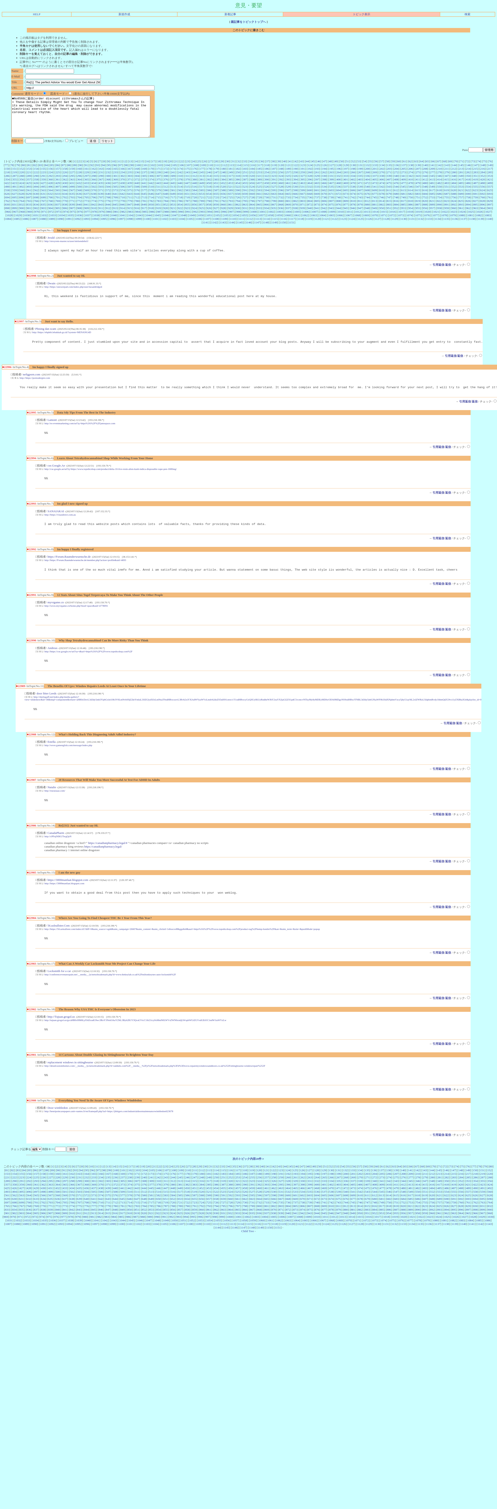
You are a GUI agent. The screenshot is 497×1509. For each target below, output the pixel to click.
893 (461, 212)
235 (129, 180)
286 (7, 184)
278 (439, 180)
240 (165, 180)
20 (170, 169)
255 (273, 180)
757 (461, 205)
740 (338, 205)
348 (453, 184)
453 (230, 191)
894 (468, 212)
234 (122, 180)
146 (468, 173)
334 (353, 184)
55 (370, 169)
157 (57, 176)
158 (65, 176)
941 (317, 216)
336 (367, 184)
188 (281, 176)
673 (345, 201)
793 (230, 209)
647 (158, 201)
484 (454, 191)
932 (252, 216)
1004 (289, 219)
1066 (340, 223)
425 (29, 191)
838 (65, 212)
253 (259, 180)
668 (309, 201)
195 (331, 176)
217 (490, 176)
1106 (198, 227)
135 (389, 173)
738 (324, 205)
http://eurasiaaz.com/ (54, 806)
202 (382, 176)
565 (57, 198)
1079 (453, 223)
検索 (467, 14)
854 (180, 212)
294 (65, 184)
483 (446, 191)
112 (224, 173)
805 (317, 209)
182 (237, 176)
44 (307, 169)
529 (288, 194)
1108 (215, 227)
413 (432, 187)
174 (180, 176)
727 (245, 205)
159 (72, 176)
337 (374, 184)
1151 (291, 230)
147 (475, 173)
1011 (349, 219)
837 (57, 212)
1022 (445, 219)
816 (396, 209)
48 (330, 169)
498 (65, 194)
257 (288, 180)
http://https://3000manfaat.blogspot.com (64, 900)
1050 (201, 223)
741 (345, 205)
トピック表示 (361, 14)
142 (439, 173)
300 (108, 184)
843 (101, 212)
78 (12, 173)
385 (230, 187)
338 (381, 184)
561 (29, 198)
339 (389, 184)
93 (97, 173)
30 (227, 169)
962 (468, 216)
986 (152, 219)
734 (295, 205)
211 (446, 176)
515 (187, 194)
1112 (250, 227)
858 (209, 212)
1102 (164, 227)
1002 (271, 219)
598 (295, 198)
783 (158, 209)
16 (147, 169)
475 (389, 191)
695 (14, 205)
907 (72, 216)
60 (398, 169)
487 (475, 191)
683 (418, 201)
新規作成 (124, 14)
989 (173, 219)
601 (317, 198)
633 (57, 201)
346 (439, 184)
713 (144, 205)
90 (80, 173)
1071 (383, 223)
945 (345, 216)
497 (57, 194)
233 (115, 180)
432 (79, 191)
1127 (377, 227)
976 (80, 219)
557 (490, 194)
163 (101, 176)
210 (439, 176)
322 (266, 184)
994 (209, 219)
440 (137, 191)
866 (266, 212)
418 (468, 187)
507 (129, 194)
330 (324, 184)
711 (129, 205)
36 (261, 169)
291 (43, 184)
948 (367, 216)
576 (137, 198)
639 (101, 201)
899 (14, 216)
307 (158, 184)
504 (108, 194)
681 (403, 201)
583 (187, 198)
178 (209, 176)
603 (331, 198)
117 (260, 173)
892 (454, 212)
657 (230, 201)
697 (29, 205)
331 (331, 184)
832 (21, 212)
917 (144, 216)
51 (347, 169)
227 (72, 180)
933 (259, 216)
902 (36, 216)
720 (194, 205)
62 (410, 169)
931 (245, 216)
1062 (305, 223)
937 (288, 216)
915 (129, 216)
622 (468, 198)
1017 (401, 219)
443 (158, 191)
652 (194, 201)
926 (209, 216)
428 (50, 191)
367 (101, 187)
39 (278, 169)
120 (281, 173)
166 (122, 176)
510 (151, 194)
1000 (254, 219)
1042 (131, 223)
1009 (332, 219)
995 (217, 219)
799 (274, 209)
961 (461, 216)
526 (266, 194)
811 (360, 209)
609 (374, 198)
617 (432, 198)
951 (389, 216)
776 (108, 209)
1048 (183, 223)
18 (158, 169)
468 (338, 191)
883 (389, 212)
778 (122, 209)
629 (29, 201)
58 (387, 169)
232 (108, 180)
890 (439, 212)
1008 (323, 219)
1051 (209, 223)
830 (7, 212)
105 (174, 173)
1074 (409, 223)
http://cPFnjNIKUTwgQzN (58, 853)
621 (461, 198)
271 (389, 180)
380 (194, 187)
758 (468, 205)
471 (360, 191)
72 (467, 169)
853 (173, 212)
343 (417, 184)
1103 (173, 227)
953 (403, 216)
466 (324, 191)
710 (122, 205)
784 (165, 209)
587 (216, 198)
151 (14, 176)
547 (417, 194)
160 (79, 176)
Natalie (51, 803)
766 (36, 209)
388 (252, 187)
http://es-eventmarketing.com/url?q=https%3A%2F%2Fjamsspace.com (79, 434)
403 (360, 187)
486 (468, 191)
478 (410, 191)
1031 (36, 223)
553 (461, 194)
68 (444, 169)
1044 (149, 223)
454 (237, 191)
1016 (393, 219)
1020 (427, 219)
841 (86, 212)
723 (216, 205)
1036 (79, 223)
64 (421, 169)
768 (50, 209)
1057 (261, 223)
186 (266, 176)
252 (252, 180)
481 (432, 191)
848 (137, 212)
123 (302, 173)
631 (43, 201)
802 (295, 209)
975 (73, 219)
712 (137, 205)
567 (72, 198)
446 (180, 191)
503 (101, 194)
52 (353, 169)
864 (252, 212)
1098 (130, 227)
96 (114, 173)
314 (209, 184)
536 (338, 194)
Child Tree (247, 1252)
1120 (317, 227)
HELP (36, 14)
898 (7, 216)
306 (151, 184)
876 (338, 212)
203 (389, 176)
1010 (341, 219)
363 (72, 187)
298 (93, 184)
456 (252, 191)
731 (273, 205)
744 (367, 205)
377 (173, 187)
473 (374, 191)
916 (137, 216)
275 (418, 180)
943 (331, 216)
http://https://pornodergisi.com (35, 388)
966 (8, 219)
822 (439, 209)
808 (338, 209)
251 (245, 180)
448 (194, 191)
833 (29, 212)
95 (109, 173)
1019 (419, 219)
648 (165, 201)
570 (93, 198)
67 (438, 169)
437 (115, 191)
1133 (429, 227)
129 (346, 173)
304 (137, 184)
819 (417, 209)
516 (194, 194)
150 (7, 176)
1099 (138, 227)
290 (36, 184)
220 (21, 180)
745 (374, 205)
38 (273, 169)
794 (237, 209)
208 (425, 176)
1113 (258, 227)
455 (245, 191)
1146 (248, 230)
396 (310, 187)
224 (50, 180)
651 (187, 201)
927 (216, 216)
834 (36, 212)
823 (446, 209)
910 (93, 216)
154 (36, 176)
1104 (181, 227)
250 (237, 180)
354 (7, 187)
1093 (86, 227)
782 (151, 209)
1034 (62, 223)
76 (490, 169)
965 (490, 216)
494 (36, 194)
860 (223, 212)
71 (461, 169)
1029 (18, 223)
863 (245, 212)
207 (418, 176)
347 (446, 184)
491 (14, 194)
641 (115, 201)
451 (216, 191)
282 (468, 180)
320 (252, 184)
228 (79, 180)
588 (223, 198)
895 (475, 212)
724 (223, 205)
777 (115, 209)
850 (151, 212)
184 (252, 176)
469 (345, 191)
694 (7, 205)
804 (310, 209)
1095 (104, 227)
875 (331, 212)
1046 (166, 223)
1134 (437, 227)
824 (453, 209)
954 (410, 216)
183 (245, 176)
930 (237, 216)
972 (51, 219)
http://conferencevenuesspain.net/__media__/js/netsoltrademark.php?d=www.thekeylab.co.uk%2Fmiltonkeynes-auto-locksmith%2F (110, 992)
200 (367, 176)
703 (72, 205)
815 (389, 209)
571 (101, 198)
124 (310, 173)
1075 (418, 223)
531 (302, 194)
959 (446, 216)
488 (482, 191)
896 (482, 212)
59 (393, 169)
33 (244, 169)
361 (57, 187)
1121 (326, 227)
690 (468, 201)
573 (115, 198)
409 (403, 187)
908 (79, 216)
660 (252, 201)
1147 (257, 230)
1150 (283, 230)
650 (180, 201)
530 (295, 194)
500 (79, 194)
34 (250, 169)
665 (288, 201)
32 (238, 169)
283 (475, 180)
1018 (410, 219)
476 (396, 191)
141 (432, 173)
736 (309, 205)
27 (210, 169)
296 (79, 184)
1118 (300, 227)
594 (266, 198)
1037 (88, 223)
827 (475, 209)
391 (274, 187)
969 (29, 219)
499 (72, 194)
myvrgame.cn (55, 615)
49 (335, 169)
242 (180, 180)
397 (317, 187)
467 (331, 191)
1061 (296, 223)
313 (201, 184)
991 (188, 219)
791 (216, 209)
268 (367, 180)
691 (475, 201)
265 (345, 180)
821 (432, 209)
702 (65, 205)
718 (180, 205)
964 (482, 216)
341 (403, 184)
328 (309, 184)
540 (367, 194)
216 (482, 176)
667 (302, 201)
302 (122, 184)
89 (74, 173)
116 (253, 173)
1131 (412, 227)
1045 (157, 223)
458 (266, 191)
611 (389, 198)
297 (86, 184)
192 (310, 176)
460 (281, 191)
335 (360, 184)
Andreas (52, 662)
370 (122, 187)
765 (29, 209)
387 (245, 187)
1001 (262, 219)
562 (36, 198)
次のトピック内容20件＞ (248, 1179)
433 (86, 191)
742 (353, 205)
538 (353, 194)
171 (158, 176)
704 (79, 205)
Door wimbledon (57, 1128)
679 (389, 201)
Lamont (52, 430)
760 (482, 205)
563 (43, 198)
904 (50, 216)
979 (101, 219)
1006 (306, 219)
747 (389, 205)
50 (341, 169)
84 (46, 173)
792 (223, 209)
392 (281, 187)
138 (411, 173)
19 (164, 169)
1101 (156, 227)
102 (152, 173)
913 (115, 216)
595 (274, 198)
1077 (435, 223)
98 (126, 173)
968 (22, 219)
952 (396, 216)
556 (482, 194)
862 (237, 212)
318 (237, 184)
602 (324, 198)
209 (432, 176)
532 (309, 194)
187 (274, 176)
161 (86, 176)
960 (453, 216)
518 (209, 194)
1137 (463, 227)
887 (418, 212)
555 (475, 194)
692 (482, 201)
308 (165, 184)
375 (158, 187)
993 (202, 219)
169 (144, 176)
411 (418, 187)
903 (43, 216)
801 (288, 209)
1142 (214, 230)
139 (418, 173)
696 (21, 205)
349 (461, 184)
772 (79, 209)
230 (93, 180)
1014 (375, 219)
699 (43, 205)
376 (165, 187)
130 (353, 173)
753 (432, 205)
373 (144, 187)
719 (187, 205)
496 (50, 194)
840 (79, 212)
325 (288, 184)
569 (86, 198)
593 (259, 198)
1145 (240, 230)
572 (108, 198)
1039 (105, 223)
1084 (8, 227)
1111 (241, 227)
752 (425, 205)
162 (93, 176)
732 (281, 205)
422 (7, 191)
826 (468, 209)
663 (273, 201)
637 (86, 201)
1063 (314, 223)
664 (281, 201)
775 (101, 209)
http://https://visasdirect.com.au (60, 526)
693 (490, 201)
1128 (386, 227)
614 (410, 198)
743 (360, 205)
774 (93, 209)
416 (453, 187)
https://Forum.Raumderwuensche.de (69, 569)
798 (266, 209)
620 (453, 198)
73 (473, 169)
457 (259, 191)
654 (209, 201)
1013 (367, 219)
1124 (352, 227)
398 (324, 187)
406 (382, 187)
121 (288, 173)
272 (396, 180)
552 (453, 194)
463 (302, 191)
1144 (231, 230)
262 (324, 180)
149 (490, 173)
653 (201, 201)
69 (450, 169)
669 (317, 201)
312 (194, 184)
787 (187, 209)
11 (119, 169)
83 (40, 173)
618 (439, 198)
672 (338, 201)
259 (302, 180)
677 (374, 201)
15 (141, 169)
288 (21, 184)
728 (252, 205)
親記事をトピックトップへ (248, 22)
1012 (358, 219)
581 (173, 198)
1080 (462, 223)
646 (151, 201)
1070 (375, 223)
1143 (223, 230)
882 (382, 212)
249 (230, 180)
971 (44, 219)
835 (43, 212)
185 (259, 176)
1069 (366, 223)
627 (14, 201)
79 (17, 173)
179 (216, 176)
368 (108, 187)
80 (23, 173)
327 (302, 184)
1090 (60, 227)
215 (475, 176)
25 (198, 169)
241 (173, 180)
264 (338, 180)
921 (173, 216)
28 (216, 169)
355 (14, 187)
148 (483, 173)
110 (210, 173)
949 (374, 216)
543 (389, 194)
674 (353, 201)
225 (57, 180)
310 (180, 184)
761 (490, 205)
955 (417, 216)
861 (230, 212)
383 (216, 187)
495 (43, 194)
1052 (218, 223)
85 (51, 173)
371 (129, 187)
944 (338, 216)
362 (65, 187)
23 (187, 169)
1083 (487, 223)
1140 (489, 227)
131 (360, 173)
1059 (279, 223)
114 (238, 173)
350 (468, 184)
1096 (112, 227)
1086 (25, 227)
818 (410, 209)
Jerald (51, 245)
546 (410, 194)
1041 (122, 223)
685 (432, 201)
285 (490, 180)
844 (108, 212)
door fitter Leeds (47, 708)
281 (461, 180)
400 (338, 187)
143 (447, 173)
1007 (314, 219)
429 (57, 191)
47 (324, 169)
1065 (331, 223)
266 (353, 180)
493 (29, 194)
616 (425, 198)
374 (151, 187)
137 (403, 173)
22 (181, 169)
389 (259, 187)
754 (439, 205)
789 (201, 209)
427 (43, 191)
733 (288, 205)
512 (165, 194)
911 (101, 216)
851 (158, 212)
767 (43, 209)
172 (165, 176)
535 (331, 194)
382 (209, 187)
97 (120, 173)
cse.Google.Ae (56, 477)
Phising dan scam (45, 338)
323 (273, 184)
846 (122, 212)
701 (57, 205)
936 (281, 216)
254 (266, 180)
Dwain (51, 292)
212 (453, 176)
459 (273, 191)
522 (237, 194)
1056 (253, 223)
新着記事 (230, 14)
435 (101, 191)
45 (313, 169)
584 (194, 198)
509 (144, 194)
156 (50, 176)
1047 (175, 223)
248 (223, 180)
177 (201, 176)
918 (151, 216)
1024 (462, 219)
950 (381, 216)
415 (446, 187)
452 (223, 191)
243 (187, 180)
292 (50, 184)
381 (201, 187)
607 (360, 198)
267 (360, 180)
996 (224, 219)
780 (137, 209)
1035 (70, 223)
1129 (395, 227)
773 (86, 209)
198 (353, 176)
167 (129, 176)
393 (288, 187)
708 (108, 205)
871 (302, 212)
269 (374, 180)
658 (237, 201)
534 (324, 194)
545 (403, 194)
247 (216, 180)
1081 (470, 223)
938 (295, 216)
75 (484, 169)
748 (396, 205)
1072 (392, 223)
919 (158, 216)
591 (245, 198)
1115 (275, 227)
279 (446, 180)
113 (231, 173)
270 (382, 180)
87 (63, 173)
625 (490, 198)
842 (93, 212)
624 (482, 198)
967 (15, 219)
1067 (348, 223)
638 (93, 201)
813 (374, 209)
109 (203, 173)
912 (108, 216)
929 (230, 216)
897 (490, 212)
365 (86, 187)
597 (288, 198)
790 (209, 209)
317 (230, 184)
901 (29, 216)
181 (230, 176)
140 (425, 173)
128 (338, 173)
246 (209, 180)
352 (482, 184)
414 (439, 187)
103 (160, 173)
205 (403, 176)
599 (302, 198)
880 (367, 212)
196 (338, 176)
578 (151, 198)
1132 (420, 227)
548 (425, 194)
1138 (472, 227)
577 (144, 198)
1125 (360, 227)
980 (109, 219)
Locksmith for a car (59, 989)
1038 (96, 223)
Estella (51, 757)
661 (259, 201)
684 (425, 201)
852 (165, 212)
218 (7, 180)
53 (358, 169)
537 (345, 194)
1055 (244, 223)
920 (165, 216)
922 (180, 216)
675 (360, 201)
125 (317, 173)
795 (245, 209)
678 (382, 201)
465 (317, 191)
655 (216, 201)
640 (108, 201)
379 (187, 187)
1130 (403, 227)
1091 (69, 227)
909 (86, 216)
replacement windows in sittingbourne (70, 1081)
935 (273, 216)
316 (223, 184)
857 (201, 212)
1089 (52, 227)
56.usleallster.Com (58, 943)
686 (439, 201)
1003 (280, 219)
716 (165, 205)
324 (281, 184)
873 (317, 212)
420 (482, 187)
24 (193, 169)
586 (209, 198)
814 (381, 209)
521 (230, 194)
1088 (43, 227)
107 (188, 173)
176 (194, 176)
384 (223, 187)
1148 (266, 230)
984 (137, 219)
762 (7, 209)
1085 (17, 227)
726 (237, 205)
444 (165, 191)
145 (461, 173)
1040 (114, 223)
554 (468, 194)
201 (374, 176)
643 (129, 201)
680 (396, 201)
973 (58, 219)
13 (130, 169)
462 (295, 191)
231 (101, 180)
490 (7, 194)
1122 (334, 227)
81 (28, 173)
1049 (192, 223)
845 (115, 212)
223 (43, 180)
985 (145, 219)
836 (50, 212)
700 (50, 205)
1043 (140, 223)
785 (173, 209)
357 (29, 187)
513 (173, 194)
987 (159, 219)
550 (439, 194)
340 (396, 184)
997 (231, 219)
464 (309, 191)
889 (432, 212)
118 (267, 173)
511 (158, 194)
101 (145, 173)
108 (196, 173)
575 (129, 198)
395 (302, 187)
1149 (274, 230)
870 (295, 212)
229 (86, 180)
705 (86, 205)
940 (309, 216)
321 (259, 184)
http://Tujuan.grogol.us (61, 1035)
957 (432, 216)
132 (367, 173)
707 (101, 205)
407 (389, 187)
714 (151, 205)
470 (353, 191)
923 (187, 216)
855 (187, 212)
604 (338, 198)
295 (72, 184)
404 (367, 187)
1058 (270, 223)
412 (425, 187)
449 (201, 191)
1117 (292, 227)
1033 (53, 223)
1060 (288, 223)
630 (36, 201)
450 (209, 191)
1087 (34, 227)
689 (461, 201)
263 (331, 180)
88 (69, 173)
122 (295, 173)
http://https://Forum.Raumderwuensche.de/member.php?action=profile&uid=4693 (85, 572)
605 (346, 198)
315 (216, 184)
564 (50, 198)
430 (65, 191)
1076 (427, 223)
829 (490, 209)
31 (233, 169)
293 (57, 184)
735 (302, 205)
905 (57, 216)
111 (217, 173)
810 (353, 209)
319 (245, 184)
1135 (446, 227)
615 (417, 198)
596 (281, 198)
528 (281, 194)
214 (468, 176)
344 (425, 184)
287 (14, 184)
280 (454, 180)
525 (259, 194)
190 (295, 176)
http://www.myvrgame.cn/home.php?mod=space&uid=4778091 (76, 619)
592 (252, 198)
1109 (224, 227)
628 (21, 201)
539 (360, 194)
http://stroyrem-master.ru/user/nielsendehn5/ (66, 249)
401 (346, 187)
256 (281, 180)
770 (65, 209)
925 (201, 216)
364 (79, 187)
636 (79, 201)
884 (396, 212)
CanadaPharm (55, 849)
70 (456, 169)
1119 (309, 227)
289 (29, 184)
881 (374, 212)
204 (396, 176)
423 (14, 191)
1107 (207, 227)
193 (317, 176)
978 (94, 219)
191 (302, 176)
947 (360, 216)
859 (216, 212)
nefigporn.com (31, 384)
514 (180, 194)
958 (439, 216)
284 (482, 180)
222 (36, 180)
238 (151, 180)
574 (122, 198)
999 (245, 219)
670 (324, 201)
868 (281, 212)
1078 (444, 223)
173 (173, 176)
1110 (233, 227)
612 (396, 198)
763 (14, 209)
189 (288, 176)
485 (461, 191)
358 (36, 187)
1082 (479, 223)
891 (446, 212)
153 (29, 176)
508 (137, 194)
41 (290, 169)
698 (36, 205)
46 (318, 169)
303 (129, 184)
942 (324, 216)
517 (201, 194)
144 (454, 173)
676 (367, 201)
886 (410, 212)
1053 (227, 223)
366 (93, 187)
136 (396, 173)
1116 (283, 227)
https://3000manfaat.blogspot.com (67, 896)
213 (461, 176)
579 (158, 198)
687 (446, 201)
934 (266, 216)
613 (403, 198)
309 (173, 184)
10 (113, 169)
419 (475, 187)
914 (122, 216)
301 (115, 184)
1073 (401, 223)
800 (281, 209)
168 (137, 176)
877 (345, 212)
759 (475, 205)
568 (79, 198)
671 (331, 201)
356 (21, 187)
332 (338, 184)
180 (223, 176)
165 (115, 176)
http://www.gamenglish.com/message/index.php (68, 760)
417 (461, 187)
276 (425, 180)
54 (364, 169)
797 (259, 209)
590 (237, 198)
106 (181, 173)
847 (129, 212)
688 (454, 201)
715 (158, 205)
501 (86, 194)
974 (65, 219)
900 (21, 216)
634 (65, 201)
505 (115, 194)
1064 (322, 223)
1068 (357, 223)
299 (101, 184)
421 (490, 187)
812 (367, 209)
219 (14, 180)
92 (91, 173)
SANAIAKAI (55, 523)
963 (475, 216)
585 (201, 198)
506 (122, 194)
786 (180, 209)
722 (209, 205)
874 (324, 212)
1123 (343, 227)
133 (374, 173)
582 (180, 198)
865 (259, 212)
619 (446, 198)
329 (317, 184)
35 (255, 169)
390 (266, 187)
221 (29, 180)
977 (87, 219)
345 (432, 184)
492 (21, 194)
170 (151, 176)
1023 (453, 219)
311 (187, 184)
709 (115, 205)
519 (216, 194)
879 (360, 212)
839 (72, 212)
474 (382, 191)
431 (72, 191)
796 (252, 209)
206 (410, 176)
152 (21, 176)
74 (478, 169)
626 (7, 201)
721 (201, 205)
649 (173, 201)
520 (223, 194)
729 (259, 205)
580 (165, 198)
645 (144, 201)
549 (432, 194)
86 (57, 173)
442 (151, 191)
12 (124, 169)
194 (324, 176)
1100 (147, 227)
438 (122, 191)
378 (180, 187)
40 (284, 169)
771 (72, 209)
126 (324, 173)
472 (367, 191)
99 (131, 173)
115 (245, 173)
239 (158, 180)
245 (201, 180)
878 (353, 212)
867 (273, 212)
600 (310, 198)
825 (461, 209)
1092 (77, 227)
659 (245, 201)
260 (309, 180)
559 (14, 198)
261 (317, 180)
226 (65, 180)
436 (108, 191)
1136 (455, 227)
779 (129, 209)
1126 (369, 227)
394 (295, 187)
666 (295, 201)
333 (345, 184)
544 (396, 194)
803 (302, 209)
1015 (384, 219)
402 (353, 187)
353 (490, 184)
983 (130, 219)
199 (360, 176)
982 (123, 219)
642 (122, 201)
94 (103, 173)
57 (381, 169)
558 (7, 198)
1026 (480, 219)
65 (427, 169)
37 (267, 169)
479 (418, 191)
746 (381, 205)
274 (410, 180)
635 (72, 201)
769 (57, 209)
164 (108, 176)
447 (187, 191)
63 (416, 169)
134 (382, 173)
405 (374, 187)
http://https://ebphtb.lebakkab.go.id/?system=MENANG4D (61, 341)
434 (93, 191)
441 (144, 191)
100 (138, 173)
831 (14, 212)
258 (295, 180)
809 (346, 209)
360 (50, 187)
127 (331, 173)
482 (439, 191)
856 (194, 212)
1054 (236, 223)
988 (166, 219)
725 (230, 205)
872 (309, 212)
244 (194, 180)
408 (396, 187)
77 (6, 173)
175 (187, 176)
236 (137, 180)
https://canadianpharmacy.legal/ (103, 863)
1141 (205, 230)
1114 (266, 227)
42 (295, 169)
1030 (27, 223)
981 (116, 219)
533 (317, 194)
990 (181, 219)
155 (43, 176)
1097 (121, 227)
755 (446, 205)
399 (331, 187)
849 (144, 212)
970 (37, 219)
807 (331, 209)
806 (324, 209)
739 (331, 205)
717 (173, 205)
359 (43, 187)
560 (21, 198)
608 (367, 198)
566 (65, 198)
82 (34, 173)
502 (93, 194)
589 (230, 198)
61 (404, 169)
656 (223, 201)
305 (144, 184)
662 (266, 201)
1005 (297, 219)
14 (136, 169)
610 (382, 198)
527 (273, 194)
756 (453, 205)
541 (374, 194)
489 (490, 191)
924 (194, 216)
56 (375, 169)
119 (274, 173)
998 (238, 219)
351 (475, 184)
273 (403, 180)
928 (223, 216)
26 (204, 169)
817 (403, 209)
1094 (95, 227)
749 (403, 205)
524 (252, 194)
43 (301, 169)
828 (482, 209)
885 (403, 212)
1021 (436, 219)
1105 (190, 227)
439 (129, 191)
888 (425, 212)
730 (266, 205)
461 (288, 191)
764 (21, 209)
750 (410, 205)
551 (446, 194)
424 (21, 191)
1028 (9, 223)
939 (302, 216)
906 (65, 216)
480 (425, 191)
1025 (471, 219)
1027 (488, 219)
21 (176, 169)
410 (410, 187)
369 (115, 187)
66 (432, 169)
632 (50, 201)
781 (144, 209)
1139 (480, 227)
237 (144, 180)
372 (137, 187)
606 (353, 198)
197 (346, 176)
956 (425, 216)
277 (432, 180)
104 (167, 173)
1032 (44, 223)
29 (221, 169)
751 (417, 205)
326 (295, 184)
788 (194, 209)
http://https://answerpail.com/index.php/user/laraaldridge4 (73, 295)
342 (410, 184)
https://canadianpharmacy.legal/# (107, 859)
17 (153, 169)
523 (245, 194)
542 (381, 194)
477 (403, 191)
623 (475, 198)
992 (195, 219)
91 (86, 173)
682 (410, 201)
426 (36, 191)
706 (93, 205)
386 (237, 187)
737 (317, 205)
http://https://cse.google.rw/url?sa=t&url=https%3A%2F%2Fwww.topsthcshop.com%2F (88, 665)
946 (353, 216)
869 (288, 212)
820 (425, 209)
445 (173, 191)
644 (137, 201)
